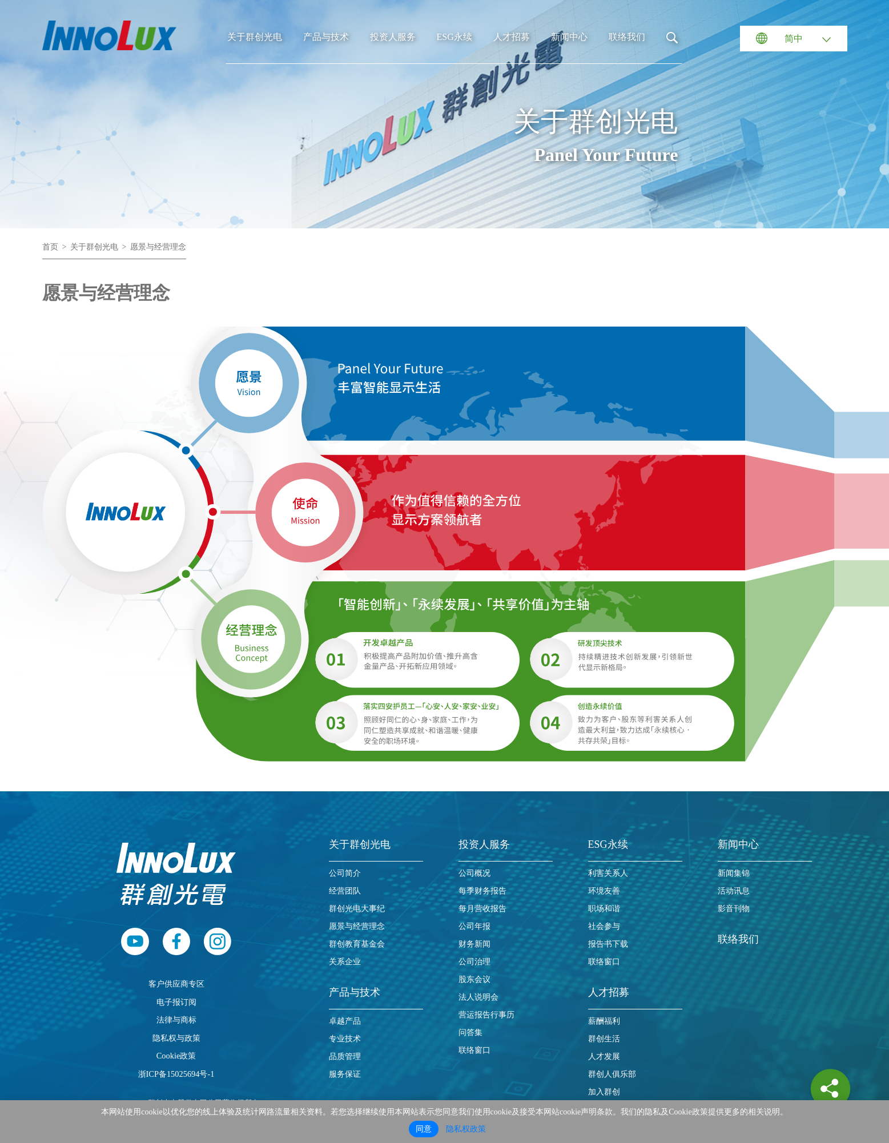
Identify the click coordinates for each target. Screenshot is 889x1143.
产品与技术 (326, 37)
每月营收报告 (482, 908)
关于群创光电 (254, 37)
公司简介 (345, 873)
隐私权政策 (466, 1129)
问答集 (470, 1032)
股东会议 (474, 979)
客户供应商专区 (176, 983)
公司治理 (474, 961)
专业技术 (345, 1039)
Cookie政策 (176, 1055)
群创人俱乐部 (612, 1074)
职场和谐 (604, 908)
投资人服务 (393, 37)
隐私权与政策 (176, 1038)
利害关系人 (608, 873)
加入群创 (604, 1092)
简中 (794, 38)
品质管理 (345, 1056)
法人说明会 (478, 997)
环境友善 (604, 891)
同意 (424, 1129)
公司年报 (474, 926)
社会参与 (604, 926)
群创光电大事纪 (357, 908)
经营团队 (345, 891)
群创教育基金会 (357, 944)
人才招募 (511, 37)
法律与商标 (176, 1019)
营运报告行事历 (486, 1015)
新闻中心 (569, 37)
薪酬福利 (604, 1021)
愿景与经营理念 (158, 247)
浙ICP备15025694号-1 (176, 1073)
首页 (50, 247)
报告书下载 (608, 944)
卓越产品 (345, 1021)
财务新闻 (474, 944)
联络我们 (627, 37)
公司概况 (474, 873)
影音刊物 (734, 908)
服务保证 (345, 1074)
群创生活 (604, 1039)
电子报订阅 (176, 1002)
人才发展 (604, 1056)
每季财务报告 (482, 891)
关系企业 (345, 961)
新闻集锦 (734, 873)
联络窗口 (474, 1050)
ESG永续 (454, 37)
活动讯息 (734, 891)
